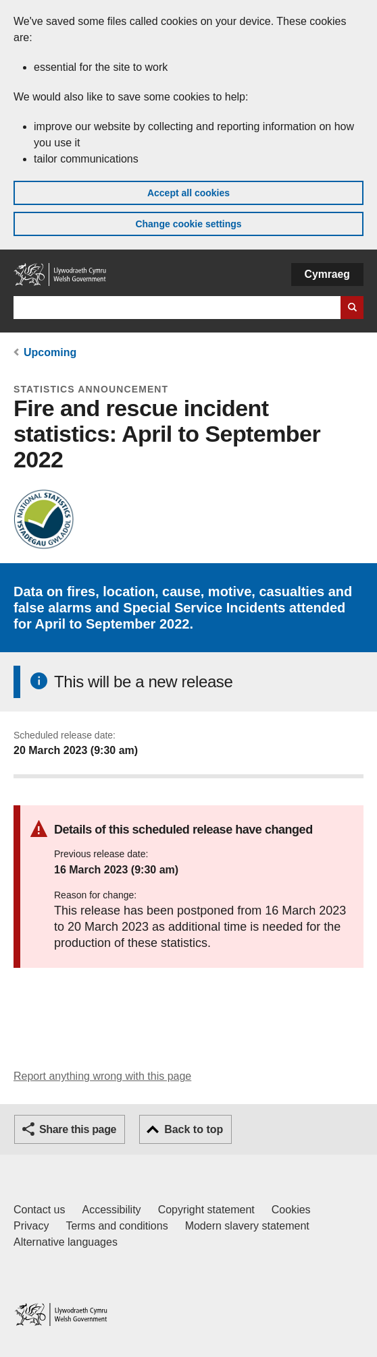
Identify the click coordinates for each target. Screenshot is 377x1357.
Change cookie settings (188, 224)
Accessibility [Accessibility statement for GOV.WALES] (111, 1209)
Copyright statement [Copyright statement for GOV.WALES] (206, 1209)
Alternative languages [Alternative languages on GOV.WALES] (66, 1242)
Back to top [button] (193, 1129)
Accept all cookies (188, 192)
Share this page (77, 1129)
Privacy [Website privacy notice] (31, 1226)
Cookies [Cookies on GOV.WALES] (291, 1209)
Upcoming (50, 352)
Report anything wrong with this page (102, 1076)
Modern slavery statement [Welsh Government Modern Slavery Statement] (247, 1226)
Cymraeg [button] (327, 274)
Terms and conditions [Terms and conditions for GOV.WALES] (117, 1226)
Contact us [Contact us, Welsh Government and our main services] (39, 1209)
